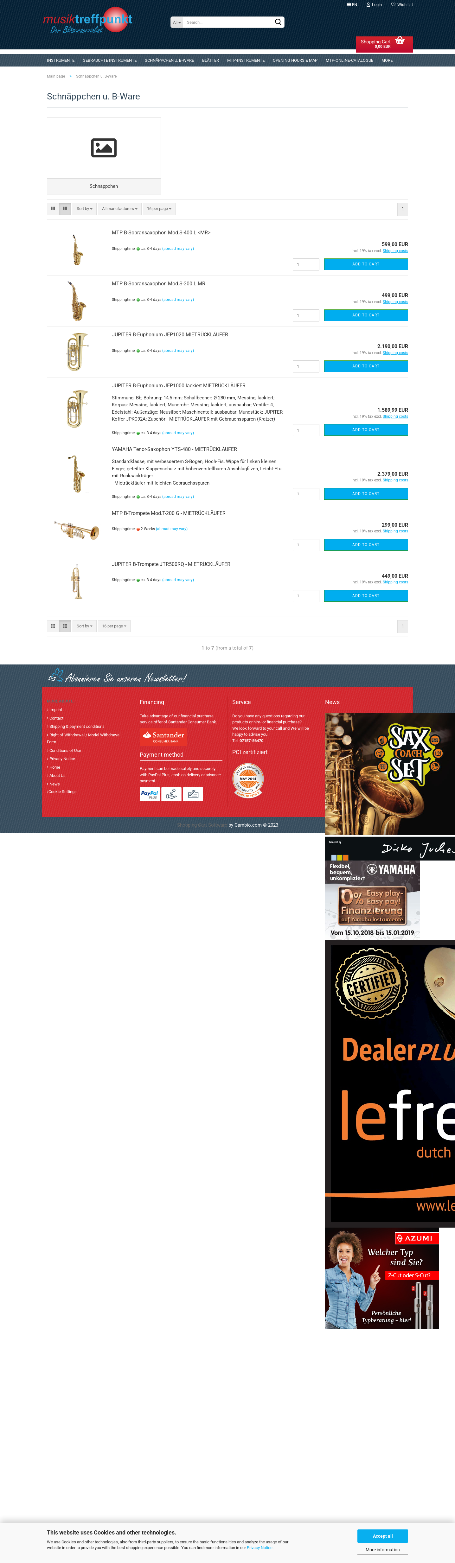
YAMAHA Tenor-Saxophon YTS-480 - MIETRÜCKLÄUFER (174, 451)
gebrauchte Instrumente (110, 60)
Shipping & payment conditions (76, 728)
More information (383, 1549)
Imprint (55, 711)
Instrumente (60, 60)
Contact (55, 720)
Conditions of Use (64, 752)
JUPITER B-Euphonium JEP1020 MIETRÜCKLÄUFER (170, 337)
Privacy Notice (259, 1547)
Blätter (210, 60)
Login (374, 4)
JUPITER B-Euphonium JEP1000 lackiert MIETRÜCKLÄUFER (179, 387)
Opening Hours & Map (295, 60)
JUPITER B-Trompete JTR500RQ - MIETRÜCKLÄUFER (171, 566)
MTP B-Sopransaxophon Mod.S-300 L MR (158, 286)
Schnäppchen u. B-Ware (169, 60)
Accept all (383, 1536)
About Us (57, 777)
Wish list (402, 4)
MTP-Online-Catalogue (349, 60)
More (387, 60)
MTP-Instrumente (246, 60)
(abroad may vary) (178, 250)
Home (54, 769)
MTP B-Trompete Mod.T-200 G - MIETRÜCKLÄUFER (169, 515)
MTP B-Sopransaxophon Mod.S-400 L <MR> (161, 235)
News (54, 786)
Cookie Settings (62, 793)
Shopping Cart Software (202, 827)
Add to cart (366, 266)
